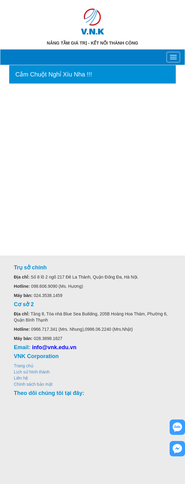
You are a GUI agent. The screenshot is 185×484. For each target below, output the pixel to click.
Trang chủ (23, 365)
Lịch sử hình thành (32, 371)
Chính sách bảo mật (33, 384)
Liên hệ (21, 378)
